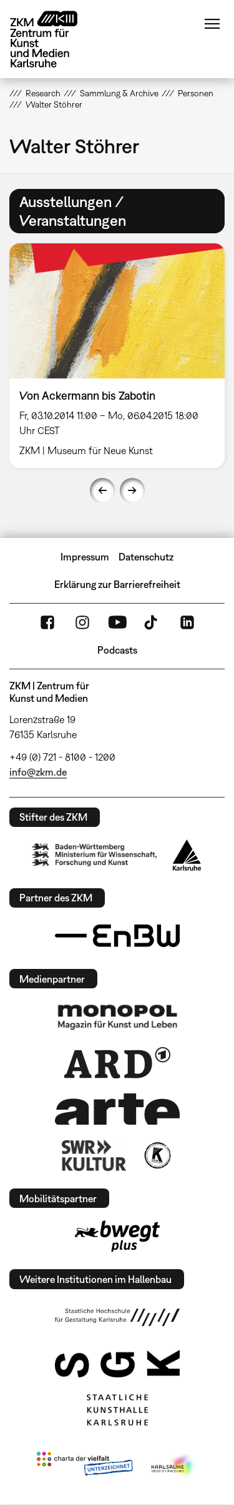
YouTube (117, 622)
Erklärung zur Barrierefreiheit (117, 584)
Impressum (85, 556)
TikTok (152, 622)
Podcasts (117, 650)
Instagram (82, 622)
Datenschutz (146, 556)
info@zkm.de (38, 772)
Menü (212, 24)
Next (132, 490)
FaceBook (47, 622)
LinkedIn (187, 622)
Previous (102, 490)
